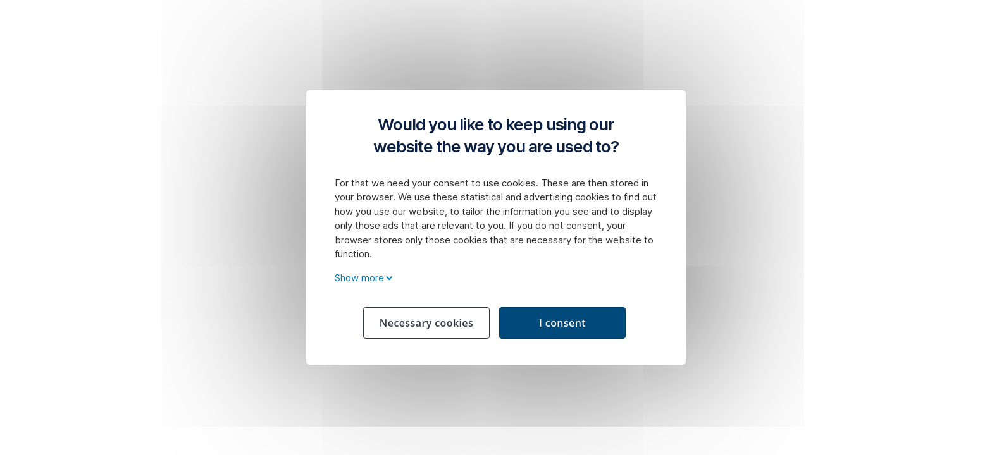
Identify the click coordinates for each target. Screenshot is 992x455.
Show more (361, 278)
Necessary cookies (426, 323)
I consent (562, 323)
